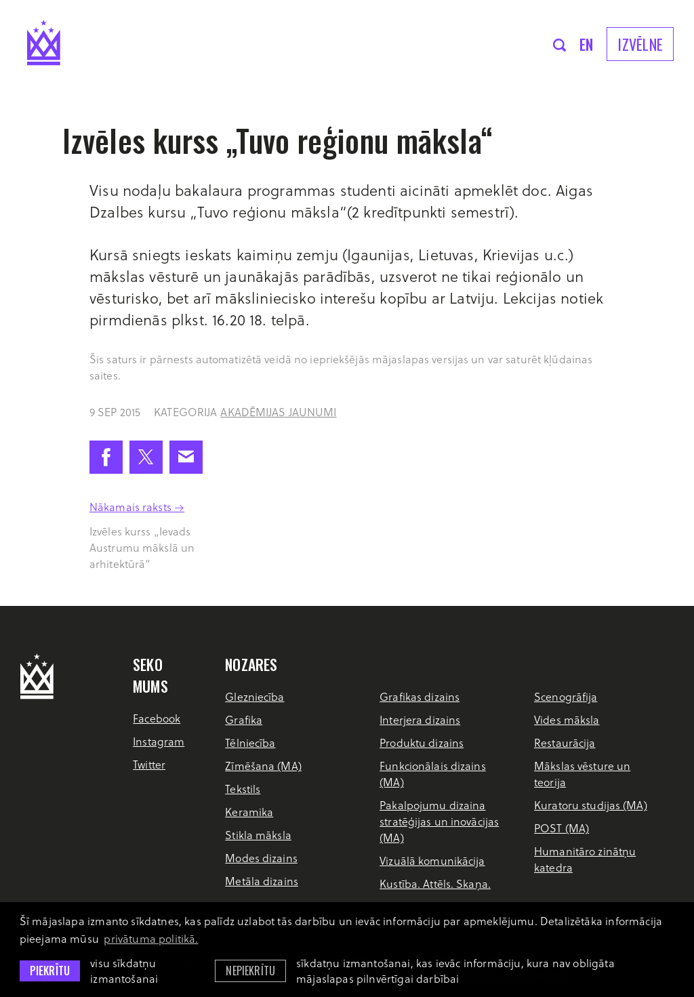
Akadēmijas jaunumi (278, 412)
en (586, 44)
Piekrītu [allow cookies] (50, 970)
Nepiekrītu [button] (250, 970)
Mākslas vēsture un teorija (582, 774)
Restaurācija (564, 742)
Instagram (158, 741)
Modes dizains (261, 858)
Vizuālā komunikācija (432, 860)
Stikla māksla (258, 834)
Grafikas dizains (420, 696)
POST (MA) (561, 828)
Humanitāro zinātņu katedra (585, 859)
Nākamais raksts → (136, 506)
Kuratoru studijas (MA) (590, 805)
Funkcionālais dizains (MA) (433, 774)
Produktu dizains (422, 742)
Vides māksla (566, 719)
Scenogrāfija (565, 696)
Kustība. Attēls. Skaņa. (435, 883)
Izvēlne (640, 44)
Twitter (149, 764)
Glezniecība (254, 696)
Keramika (249, 811)
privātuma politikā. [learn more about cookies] (151, 938)
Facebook (156, 718)
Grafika (243, 719)
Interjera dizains (420, 719)
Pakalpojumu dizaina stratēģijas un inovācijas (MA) (439, 821)
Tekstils (242, 788)
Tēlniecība (250, 742)
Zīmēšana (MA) (263, 765)
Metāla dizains (261, 881)
